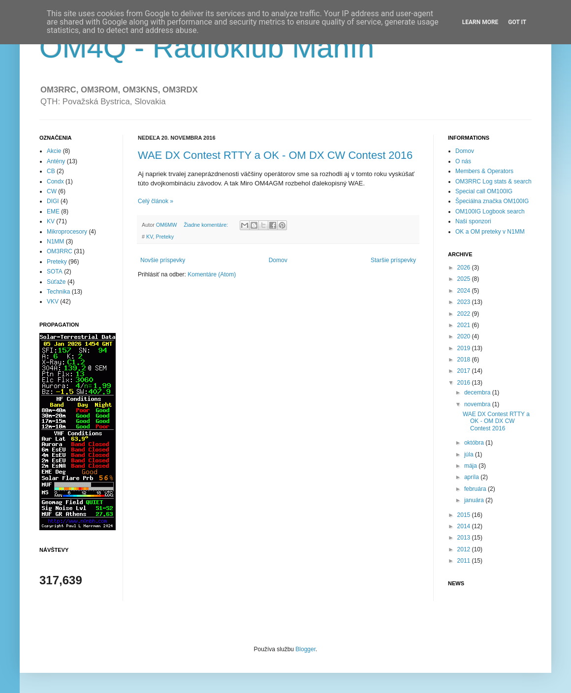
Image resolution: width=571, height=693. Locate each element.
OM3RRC (59, 251)
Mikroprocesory (67, 231)
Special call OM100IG (483, 191)
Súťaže (56, 281)
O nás (463, 161)
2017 (464, 370)
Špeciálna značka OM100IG (492, 201)
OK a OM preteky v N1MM (490, 231)
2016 (464, 382)
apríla (472, 477)
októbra (474, 442)
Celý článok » (155, 201)
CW (52, 191)
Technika (58, 291)
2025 (464, 278)
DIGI (53, 201)
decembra (478, 392)
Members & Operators (484, 171)
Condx (55, 181)
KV (149, 237)
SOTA (55, 271)
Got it (517, 22)
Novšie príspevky (162, 260)
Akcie (54, 151)
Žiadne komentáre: (206, 225)
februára (476, 488)
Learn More (480, 22)
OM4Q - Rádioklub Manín (206, 47)
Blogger (305, 649)
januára (474, 500)
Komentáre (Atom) (212, 274)
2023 (464, 302)
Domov (278, 260)
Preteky (165, 237)
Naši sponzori (473, 221)
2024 (464, 290)
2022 (464, 313)
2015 (464, 515)
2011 (464, 560)
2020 (464, 336)
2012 (464, 549)
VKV (53, 301)
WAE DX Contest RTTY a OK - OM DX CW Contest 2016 (275, 155)
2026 (464, 267)
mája (471, 465)
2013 (464, 537)
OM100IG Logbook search (490, 211)
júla (469, 454)
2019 (464, 348)
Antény (56, 161)
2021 (464, 325)
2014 (464, 526)
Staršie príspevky (393, 260)
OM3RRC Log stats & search (493, 181)
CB (51, 171)
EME (53, 211)
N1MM (55, 241)
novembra (478, 404)
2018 (464, 359)
